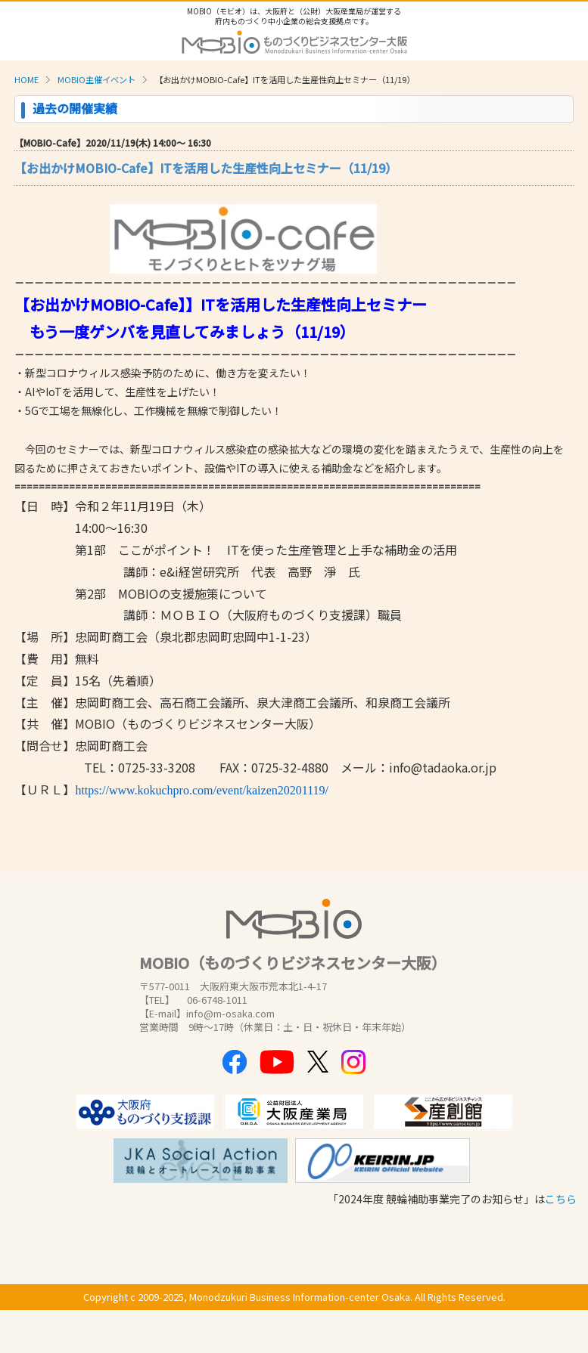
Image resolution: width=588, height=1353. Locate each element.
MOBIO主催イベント (96, 79)
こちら (561, 1198)
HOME (26, 79)
